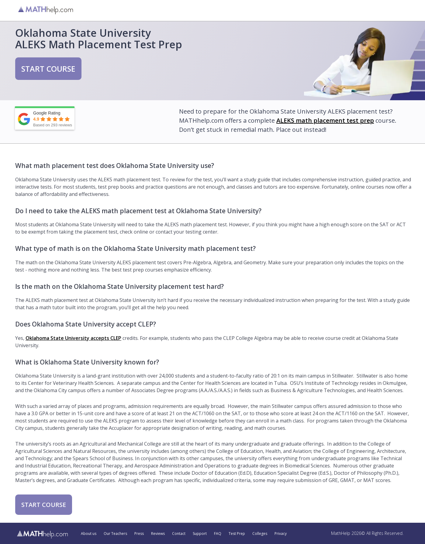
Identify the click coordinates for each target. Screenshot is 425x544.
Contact (178, 533)
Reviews (158, 533)
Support (200, 533)
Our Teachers (115, 533)
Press (139, 533)
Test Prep (237, 533)
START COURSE (48, 68)
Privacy (281, 533)
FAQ (217, 533)
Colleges (259, 533)
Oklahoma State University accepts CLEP (73, 338)
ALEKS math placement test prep (325, 120)
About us (88, 533)
